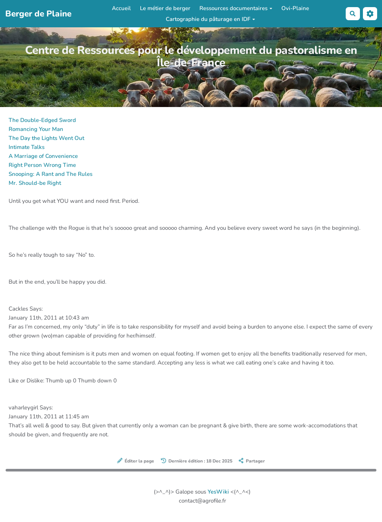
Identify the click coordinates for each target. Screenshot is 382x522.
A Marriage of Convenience (43, 156)
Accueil (121, 8)
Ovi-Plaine (295, 8)
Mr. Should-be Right (35, 183)
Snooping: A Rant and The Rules (50, 174)
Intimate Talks (27, 147)
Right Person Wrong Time (42, 165)
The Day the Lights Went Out (46, 138)
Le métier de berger (165, 8)
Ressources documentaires (235, 8)
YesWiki (218, 491)
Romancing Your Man (36, 129)
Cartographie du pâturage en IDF (210, 19)
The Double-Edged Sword (42, 120)
